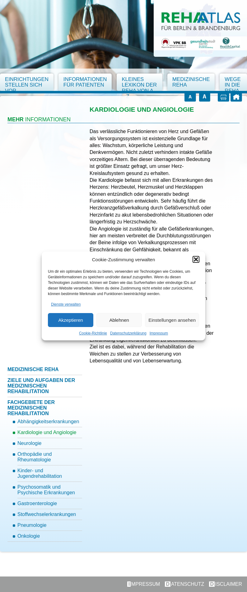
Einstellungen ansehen (172, 320)
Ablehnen (119, 320)
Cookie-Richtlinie (93, 333)
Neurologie (29, 443)
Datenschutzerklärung (128, 333)
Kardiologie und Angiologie (46, 432)
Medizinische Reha (191, 82)
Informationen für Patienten (85, 82)
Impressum (159, 333)
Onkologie (28, 536)
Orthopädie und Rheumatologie (34, 456)
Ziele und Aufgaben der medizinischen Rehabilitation (41, 386)
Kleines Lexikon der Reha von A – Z (139, 84)
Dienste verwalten (66, 304)
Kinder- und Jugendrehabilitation (39, 473)
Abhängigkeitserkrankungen (48, 421)
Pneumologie (31, 525)
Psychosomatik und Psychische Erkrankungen (46, 489)
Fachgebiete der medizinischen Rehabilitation (31, 408)
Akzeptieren (70, 320)
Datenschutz (185, 584)
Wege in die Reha (232, 84)
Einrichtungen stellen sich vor (27, 84)
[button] (196, 259)
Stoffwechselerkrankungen (46, 514)
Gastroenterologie (37, 503)
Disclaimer (226, 584)
